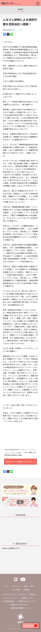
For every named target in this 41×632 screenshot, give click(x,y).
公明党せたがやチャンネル (18, 605)
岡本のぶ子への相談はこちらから (19, 461)
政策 (32, 586)
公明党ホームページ (27, 598)
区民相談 (26, 590)
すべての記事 (16, 590)
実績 (25, 586)
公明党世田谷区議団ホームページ (20, 608)
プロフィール (16, 586)
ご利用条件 (32, 595)
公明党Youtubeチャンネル (26, 601)
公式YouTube (30, 625)
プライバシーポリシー (11, 598)
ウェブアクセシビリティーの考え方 (13, 595)
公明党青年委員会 (8, 601)
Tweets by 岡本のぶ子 (10, 548)
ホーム (6, 586)
